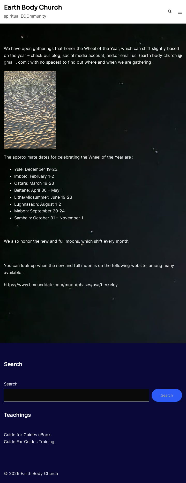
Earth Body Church (33, 7)
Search (10, 384)
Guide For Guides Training (29, 441)
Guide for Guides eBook (27, 434)
